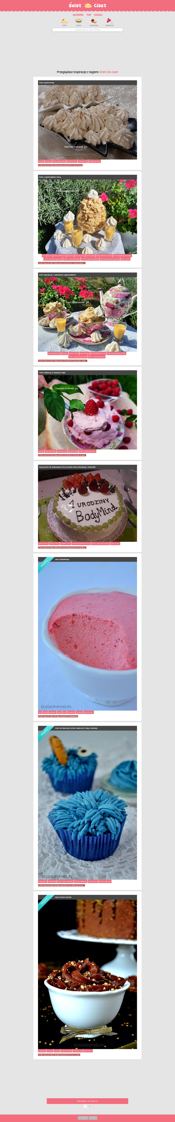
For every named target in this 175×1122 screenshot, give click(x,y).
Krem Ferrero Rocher (63, 897)
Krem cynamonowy (46, 82)
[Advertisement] (87, 50)
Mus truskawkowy (62, 559)
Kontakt (93, 1118)
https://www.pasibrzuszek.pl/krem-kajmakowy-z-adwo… (68, 361)
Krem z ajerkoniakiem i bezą (50, 177)
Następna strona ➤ (87, 1101)
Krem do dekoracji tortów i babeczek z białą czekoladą (76, 728)
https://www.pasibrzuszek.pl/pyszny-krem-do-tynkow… (68, 547)
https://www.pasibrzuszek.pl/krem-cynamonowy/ (66, 165)
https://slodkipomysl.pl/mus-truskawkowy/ (64, 716)
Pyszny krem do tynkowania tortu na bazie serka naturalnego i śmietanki (67, 467)
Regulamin (83, 1118)
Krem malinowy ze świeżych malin (52, 372)
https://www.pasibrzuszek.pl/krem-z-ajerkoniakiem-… (67, 263)
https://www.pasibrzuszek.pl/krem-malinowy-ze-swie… (68, 455)
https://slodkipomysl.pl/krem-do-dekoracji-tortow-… (67, 885)
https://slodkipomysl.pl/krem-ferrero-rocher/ (65, 1055)
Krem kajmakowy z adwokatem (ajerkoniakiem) (57, 275)
